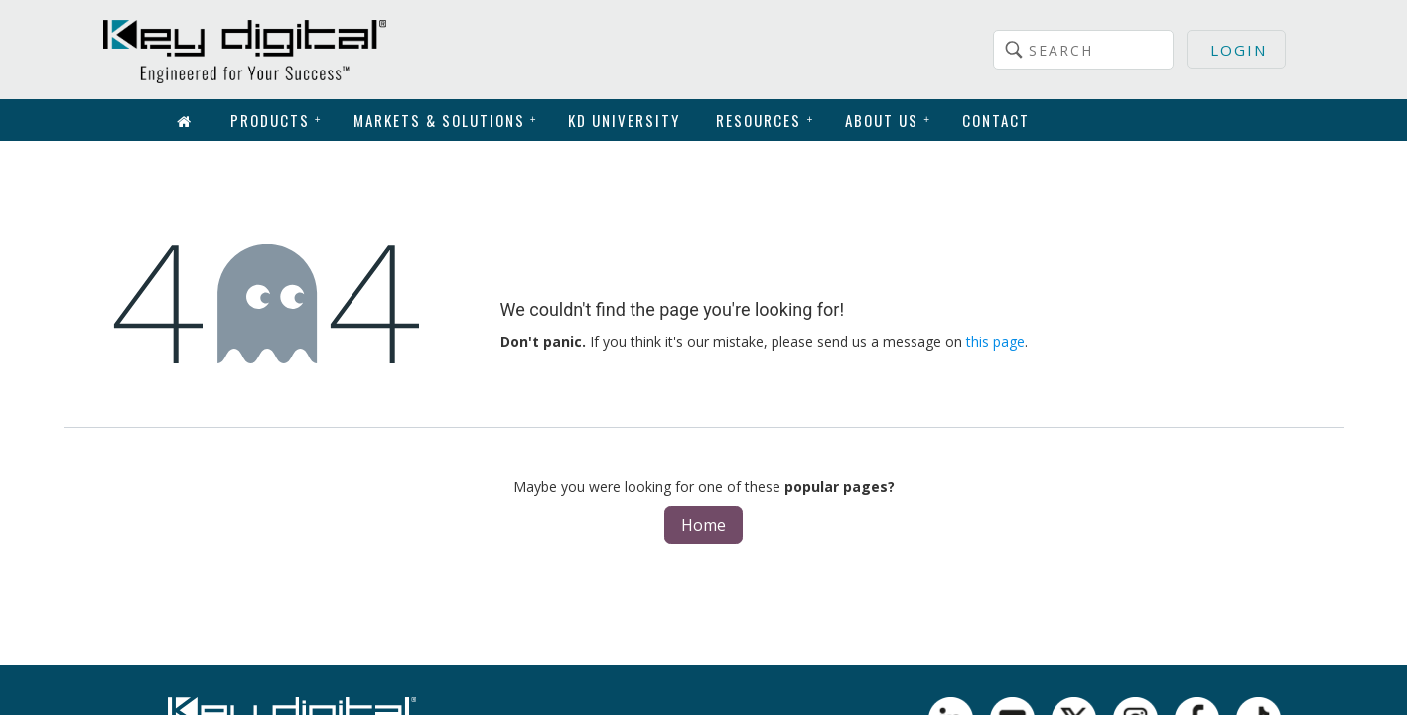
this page (995, 341)
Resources (765, 120)
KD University (624, 120)
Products (276, 120)
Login (1238, 50)
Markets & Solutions (445, 120)
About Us (888, 120)
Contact (996, 120)
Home (703, 525)
